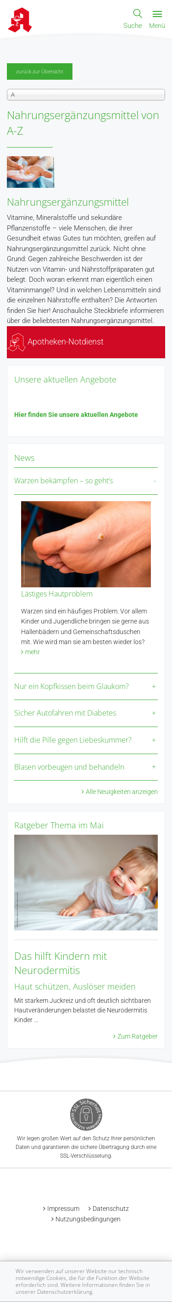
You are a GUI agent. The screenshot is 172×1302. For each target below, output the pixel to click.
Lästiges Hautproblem (57, 594)
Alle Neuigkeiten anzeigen (122, 791)
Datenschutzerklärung (64, 1292)
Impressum (63, 1208)
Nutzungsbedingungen (88, 1219)
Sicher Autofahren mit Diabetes (65, 713)
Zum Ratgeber (137, 1036)
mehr (32, 652)
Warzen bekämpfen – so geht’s (63, 481)
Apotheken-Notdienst (55, 341)
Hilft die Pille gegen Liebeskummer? (73, 740)
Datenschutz (111, 1208)
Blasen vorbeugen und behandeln (69, 767)
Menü (157, 20)
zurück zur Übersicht (39, 71)
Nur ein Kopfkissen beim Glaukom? (71, 686)
